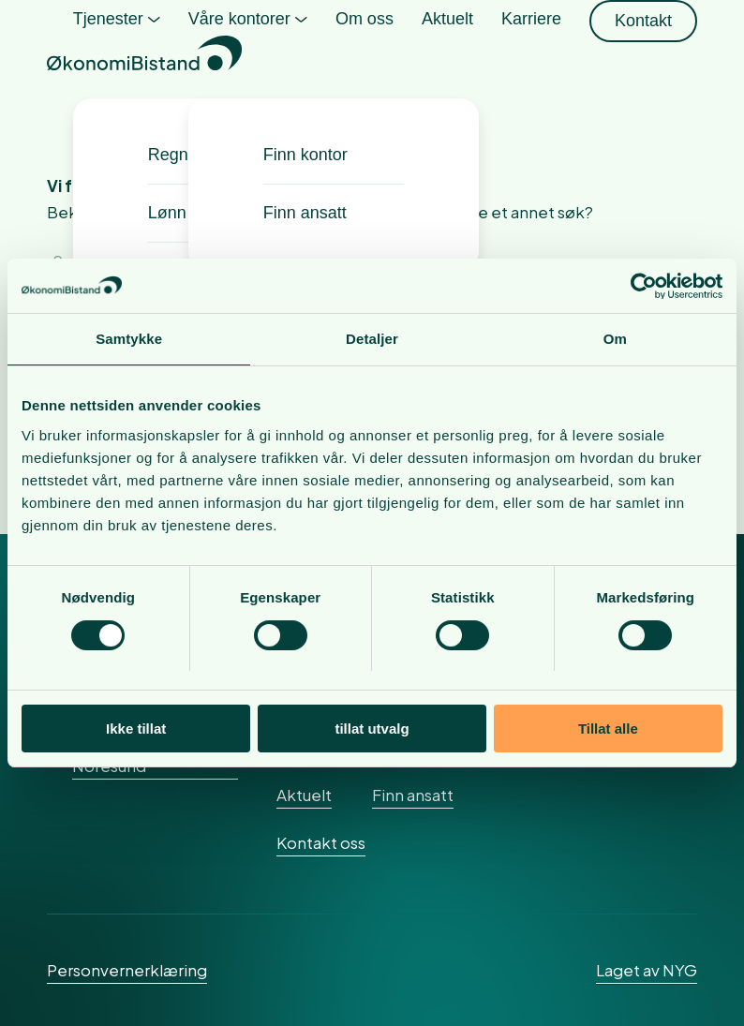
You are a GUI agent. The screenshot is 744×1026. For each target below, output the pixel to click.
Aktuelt (304, 794)
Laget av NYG (646, 969)
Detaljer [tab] (372, 340)
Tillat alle (608, 729)
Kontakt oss (320, 842)
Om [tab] (615, 340)
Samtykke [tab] (129, 340)
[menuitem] (116, 56)
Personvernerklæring (127, 969)
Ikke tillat (136, 729)
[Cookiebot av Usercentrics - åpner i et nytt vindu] (640, 286)
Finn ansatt (413, 794)
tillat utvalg (372, 729)
